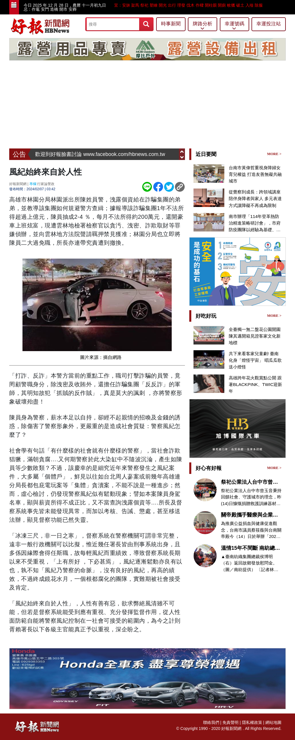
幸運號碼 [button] (234, 26)
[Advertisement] (147, 105)
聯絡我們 (211, 722)
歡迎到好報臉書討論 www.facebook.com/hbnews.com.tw (100, 154)
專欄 (32, 184)
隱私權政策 (252, 722)
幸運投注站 (268, 24)
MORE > (274, 154)
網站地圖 (273, 722)
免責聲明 (230, 722)
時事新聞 (171, 24)
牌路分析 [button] (202, 26)
